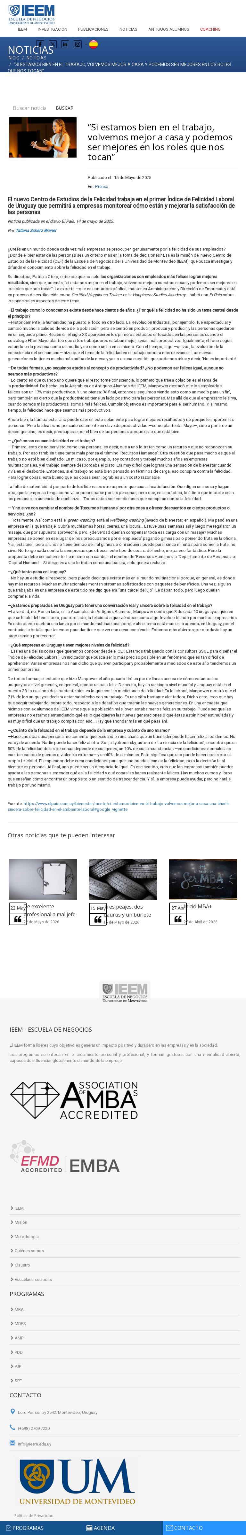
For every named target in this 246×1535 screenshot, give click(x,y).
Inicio (14, 57)
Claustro (20, 1265)
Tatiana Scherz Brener (35, 230)
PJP (15, 1366)
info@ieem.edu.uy (30, 1444)
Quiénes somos (27, 1250)
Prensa (101, 186)
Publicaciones (93, 29)
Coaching (210, 29)
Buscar (64, 108)
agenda (104, 1527)
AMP (16, 1338)
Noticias (128, 29)
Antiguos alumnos (168, 29)
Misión (18, 1222)
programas (28, 1527)
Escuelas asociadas (31, 1279)
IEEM (22, 29)
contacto (188, 1527)
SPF (16, 1380)
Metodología (24, 1236)
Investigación (52, 29)
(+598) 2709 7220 (30, 1428)
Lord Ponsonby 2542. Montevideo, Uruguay (53, 1412)
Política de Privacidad (33, 1515)
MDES (18, 1323)
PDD (16, 1352)
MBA (17, 1309)
